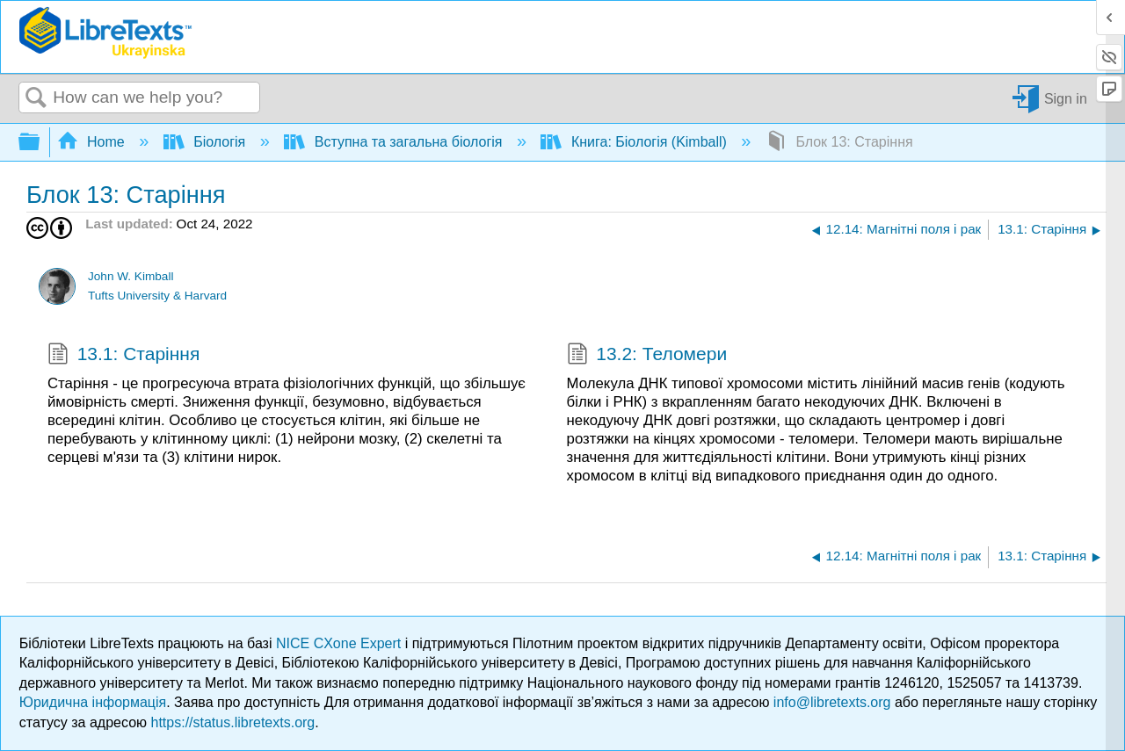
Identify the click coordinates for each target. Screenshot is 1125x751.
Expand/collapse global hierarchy (40, 143)
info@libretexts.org (832, 702)
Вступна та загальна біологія (395, 141)
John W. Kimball (130, 276)
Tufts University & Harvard (157, 295)
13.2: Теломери (647, 356)
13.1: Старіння (123, 356)
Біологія (206, 141)
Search (36, 98)
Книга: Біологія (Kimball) (635, 141)
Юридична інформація (92, 702)
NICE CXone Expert (340, 643)
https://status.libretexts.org (233, 722)
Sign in (1065, 97)
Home (93, 141)
